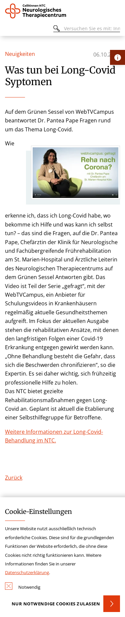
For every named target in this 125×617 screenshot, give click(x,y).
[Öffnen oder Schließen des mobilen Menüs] (8, 29)
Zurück (13, 477)
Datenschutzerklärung (27, 572)
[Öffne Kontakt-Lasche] (117, 57)
